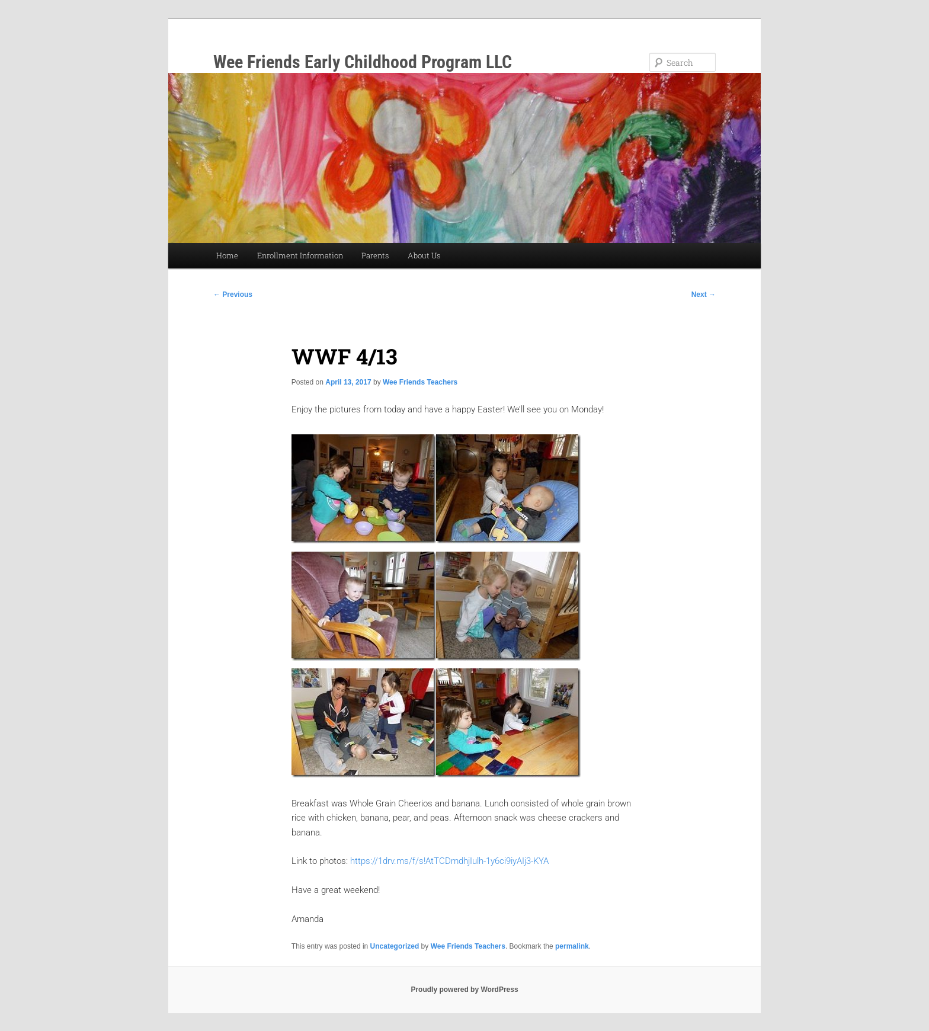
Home (227, 255)
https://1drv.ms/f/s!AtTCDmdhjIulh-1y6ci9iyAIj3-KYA (449, 861)
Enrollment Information (300, 255)
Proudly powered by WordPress (464, 989)
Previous (232, 294)
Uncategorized (394, 946)
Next (703, 294)
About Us (424, 255)
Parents (375, 255)
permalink (572, 946)
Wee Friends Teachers (420, 382)
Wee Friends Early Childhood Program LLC (362, 62)
